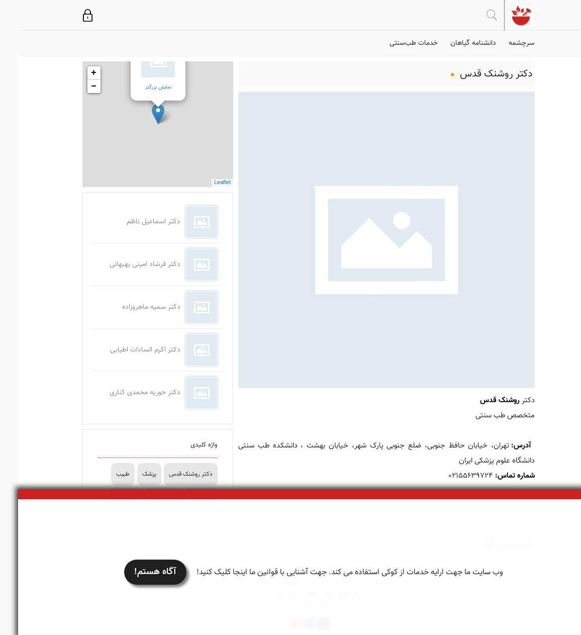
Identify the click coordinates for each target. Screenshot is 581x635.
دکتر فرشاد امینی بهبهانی (126, 264)
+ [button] (75, 73)
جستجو (473, 15)
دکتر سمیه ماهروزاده (133, 307)
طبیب (105, 474)
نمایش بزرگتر (140, 87)
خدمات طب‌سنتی (395, 43)
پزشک (131, 474)
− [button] (75, 86)
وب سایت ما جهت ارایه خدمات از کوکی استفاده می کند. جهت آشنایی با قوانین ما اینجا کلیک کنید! (331, 572)
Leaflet (204, 182)
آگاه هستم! (137, 572)
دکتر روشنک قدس (173, 474)
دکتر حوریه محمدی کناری (126, 392)
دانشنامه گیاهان (455, 43)
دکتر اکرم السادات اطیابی (127, 349)
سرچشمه (504, 43)
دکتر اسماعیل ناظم (135, 221)
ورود (69, 15)
